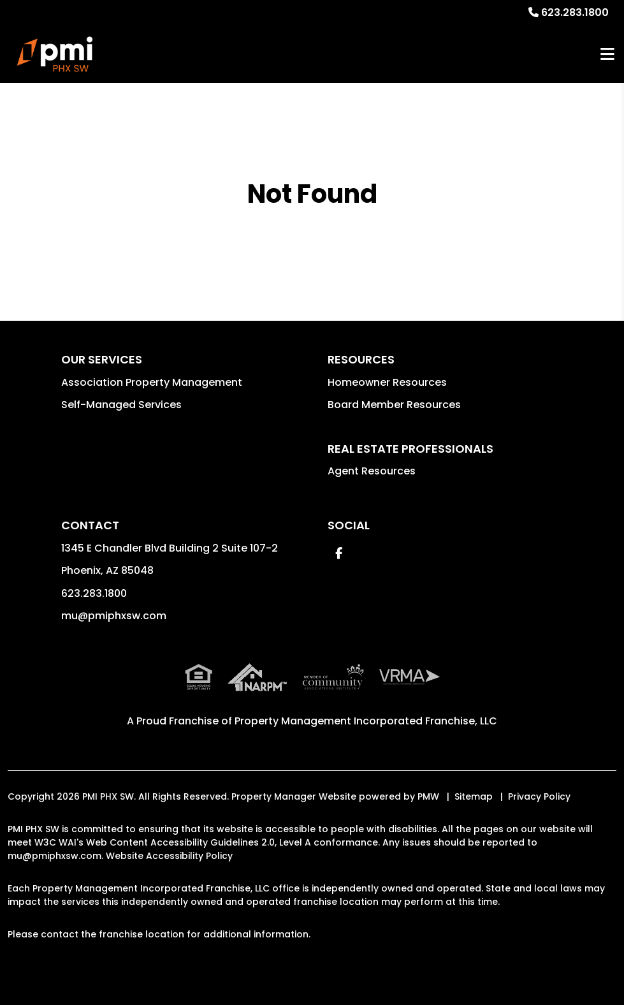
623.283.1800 (575, 12)
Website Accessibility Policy (169, 855)
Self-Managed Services (121, 404)
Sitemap (473, 796)
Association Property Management (151, 382)
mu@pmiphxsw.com (113, 615)
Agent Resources (372, 471)
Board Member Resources (394, 404)
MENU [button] (607, 54)
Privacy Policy (539, 796)
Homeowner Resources (387, 382)
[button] (339, 553)
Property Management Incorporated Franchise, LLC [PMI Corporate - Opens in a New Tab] (366, 721)
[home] (54, 54)
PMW (428, 796)
